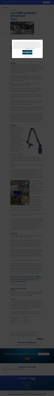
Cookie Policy (28, 48)
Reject (27, 53)
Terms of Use (32, 48)
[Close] (41, 41)
